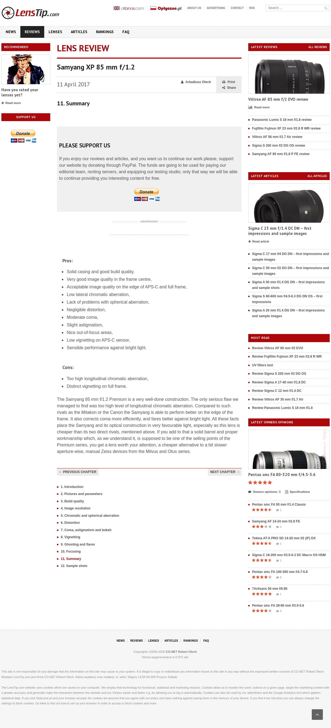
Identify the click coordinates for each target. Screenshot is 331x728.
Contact (237, 8)
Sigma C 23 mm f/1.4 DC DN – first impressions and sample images (279, 231)
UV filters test (262, 365)
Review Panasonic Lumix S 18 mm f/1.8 (282, 408)
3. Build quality (72, 501)
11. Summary (71, 559)
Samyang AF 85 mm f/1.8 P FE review (280, 154)
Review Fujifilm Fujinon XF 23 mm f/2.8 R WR (287, 356)
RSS (252, 8)
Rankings (105, 31)
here (43, 703)
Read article (258, 241)
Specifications (297, 492)
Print (228, 82)
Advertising (216, 8)
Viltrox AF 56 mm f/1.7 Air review (277, 137)
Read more (11, 103)
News (11, 31)
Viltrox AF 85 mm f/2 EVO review (278, 99)
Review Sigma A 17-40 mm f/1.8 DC (279, 382)
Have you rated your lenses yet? (19, 92)
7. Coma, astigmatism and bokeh (86, 530)
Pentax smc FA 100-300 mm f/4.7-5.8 (280, 572)
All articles (317, 176)
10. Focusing (71, 551)
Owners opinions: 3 (264, 492)
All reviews (317, 47)
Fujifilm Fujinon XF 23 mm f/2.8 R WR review (286, 128)
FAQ (125, 31)
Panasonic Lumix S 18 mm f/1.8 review (281, 120)
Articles (79, 31)
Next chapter (224, 472)
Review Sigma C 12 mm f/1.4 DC (276, 391)
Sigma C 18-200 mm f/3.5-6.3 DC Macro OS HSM (289, 555)
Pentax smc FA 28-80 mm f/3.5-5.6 (278, 605)
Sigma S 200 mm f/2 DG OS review (278, 145)
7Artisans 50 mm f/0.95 (269, 589)
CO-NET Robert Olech (181, 651)
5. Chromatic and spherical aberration (90, 516)
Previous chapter (77, 472)
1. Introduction (72, 487)
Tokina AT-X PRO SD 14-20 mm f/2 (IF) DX (284, 538)
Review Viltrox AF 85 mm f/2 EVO (277, 348)
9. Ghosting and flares (78, 544)
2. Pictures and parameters (81, 494)
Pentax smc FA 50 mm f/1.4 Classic (279, 504)
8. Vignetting (70, 537)
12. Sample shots (74, 566)
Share (229, 88)
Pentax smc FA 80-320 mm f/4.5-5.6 (282, 474)
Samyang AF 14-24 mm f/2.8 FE (276, 521)
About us (194, 8)
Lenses (55, 31)
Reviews (32, 31)
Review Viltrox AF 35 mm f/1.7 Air (277, 399)
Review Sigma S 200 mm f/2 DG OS (279, 374)
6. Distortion (70, 523)
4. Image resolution (75, 508)
